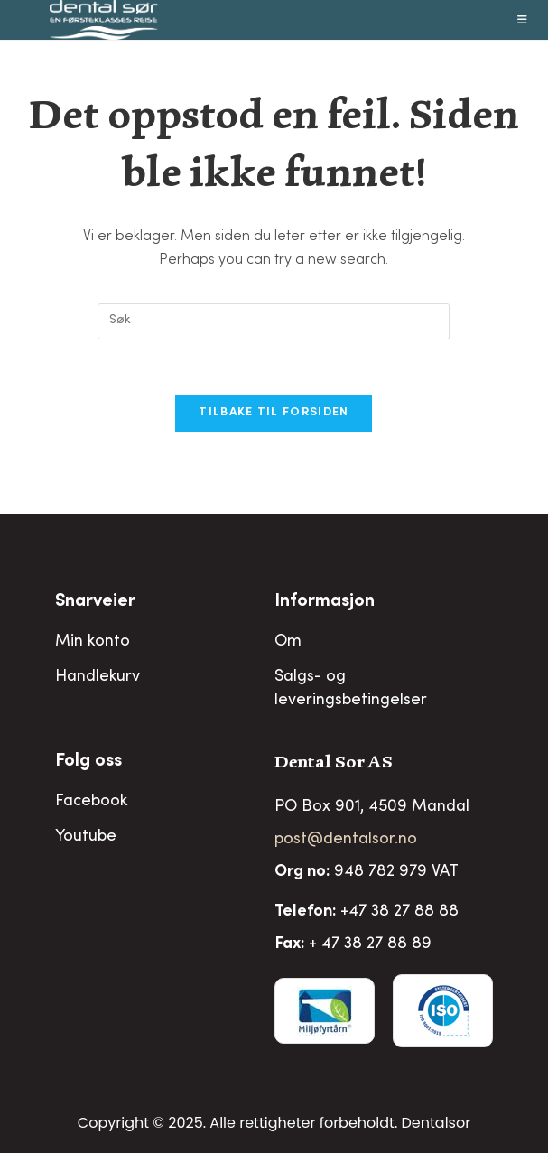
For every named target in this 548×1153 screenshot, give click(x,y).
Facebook (91, 802)
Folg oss (88, 762)
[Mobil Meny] (522, 19)
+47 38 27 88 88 (399, 912)
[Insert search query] (274, 321)
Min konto (92, 642)
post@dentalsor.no (345, 840)
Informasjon (324, 602)
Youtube (85, 837)
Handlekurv (97, 677)
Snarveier (95, 602)
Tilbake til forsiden (273, 413)
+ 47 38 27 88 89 (370, 944)
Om (288, 642)
